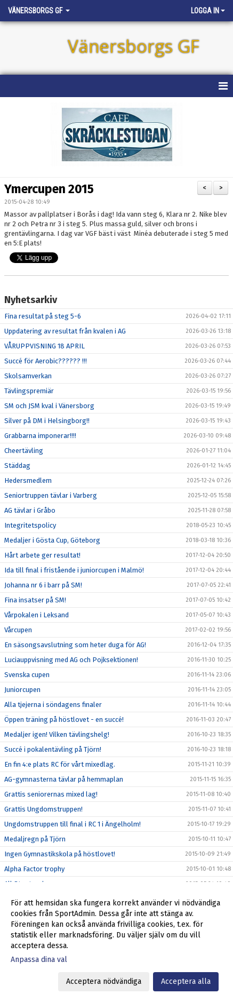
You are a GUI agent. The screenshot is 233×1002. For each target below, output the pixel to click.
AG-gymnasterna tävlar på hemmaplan (63, 779)
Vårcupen (18, 630)
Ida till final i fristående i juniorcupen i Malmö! (74, 570)
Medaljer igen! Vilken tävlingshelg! (56, 734)
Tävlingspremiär (29, 391)
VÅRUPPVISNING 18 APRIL (44, 346)
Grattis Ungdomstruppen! (43, 809)
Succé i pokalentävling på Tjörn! (52, 749)
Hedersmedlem (28, 480)
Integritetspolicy (30, 525)
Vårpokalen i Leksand (36, 615)
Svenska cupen (27, 675)
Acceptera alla (186, 981)
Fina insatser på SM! (35, 600)
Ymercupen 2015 (49, 188)
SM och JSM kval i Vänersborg (49, 406)
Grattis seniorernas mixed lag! (51, 794)
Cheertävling (23, 451)
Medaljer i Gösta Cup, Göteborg (52, 540)
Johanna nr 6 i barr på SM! (43, 585)
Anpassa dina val (39, 959)
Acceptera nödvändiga (103, 981)
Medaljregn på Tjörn (35, 839)
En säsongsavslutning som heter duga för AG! (75, 645)
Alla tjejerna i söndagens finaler (53, 705)
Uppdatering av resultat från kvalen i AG (65, 331)
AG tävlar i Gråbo (29, 510)
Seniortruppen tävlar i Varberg (50, 495)
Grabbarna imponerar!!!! (40, 436)
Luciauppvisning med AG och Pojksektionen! (71, 660)
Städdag (17, 466)
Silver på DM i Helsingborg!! (47, 421)
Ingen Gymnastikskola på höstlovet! (59, 854)
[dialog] (116, 942)
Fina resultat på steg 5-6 (42, 316)
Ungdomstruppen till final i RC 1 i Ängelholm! (72, 824)
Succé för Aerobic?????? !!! (45, 361)
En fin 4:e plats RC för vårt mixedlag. (59, 764)
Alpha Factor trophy (34, 869)
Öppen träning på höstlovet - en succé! (64, 719)
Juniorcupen (22, 690)
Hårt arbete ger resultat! (42, 555)
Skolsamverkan (28, 376)
